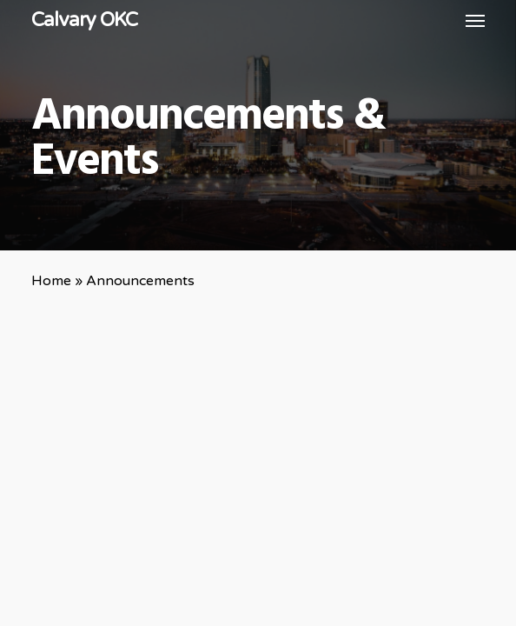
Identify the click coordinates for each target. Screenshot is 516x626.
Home (51, 281)
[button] (475, 20)
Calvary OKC (84, 20)
